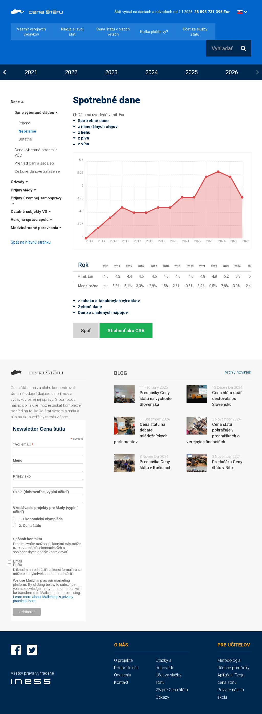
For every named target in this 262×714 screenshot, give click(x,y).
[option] (31, 72)
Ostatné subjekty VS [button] (31, 211)
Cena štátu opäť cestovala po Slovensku (227, 398)
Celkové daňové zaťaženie (37, 171)
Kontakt (121, 682)
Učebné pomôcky (233, 667)
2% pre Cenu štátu (172, 689)
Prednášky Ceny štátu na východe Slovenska (155, 398)
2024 (151, 72)
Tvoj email (23, 444)
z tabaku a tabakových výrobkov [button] (106, 300)
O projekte (123, 660)
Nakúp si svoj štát (72, 32)
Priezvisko (22, 476)
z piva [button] (81, 138)
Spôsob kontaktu (27, 539)
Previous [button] (4, 72)
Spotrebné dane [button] (91, 120)
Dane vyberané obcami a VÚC (36, 153)
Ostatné (25, 139)
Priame (24, 123)
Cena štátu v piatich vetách (113, 32)
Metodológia (229, 660)
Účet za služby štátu (195, 32)
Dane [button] (17, 102)
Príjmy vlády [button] (23, 190)
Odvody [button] (19, 182)
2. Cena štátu (30, 526)
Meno (18, 460)
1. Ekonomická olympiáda (41, 519)
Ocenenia (122, 675)
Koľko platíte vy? (154, 31)
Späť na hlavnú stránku (31, 242)
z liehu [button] (81, 132)
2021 (31, 72)
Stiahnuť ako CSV (126, 330)
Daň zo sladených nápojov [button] (100, 312)
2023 (111, 72)
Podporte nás (126, 667)
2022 (71, 72)
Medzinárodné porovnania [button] (36, 227)
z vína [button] (81, 144)
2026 (232, 72)
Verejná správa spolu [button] (31, 219)
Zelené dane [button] (87, 306)
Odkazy (162, 697)
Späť (86, 330)
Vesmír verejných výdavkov (31, 32)
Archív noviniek (238, 372)
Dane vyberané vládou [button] (36, 112)
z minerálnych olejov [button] (95, 126)
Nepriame (27, 131)
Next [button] (257, 72)
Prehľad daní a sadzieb (34, 163)
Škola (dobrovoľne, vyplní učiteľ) (41, 492)
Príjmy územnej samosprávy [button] (36, 200)
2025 (191, 72)
